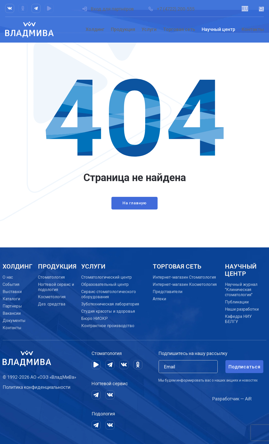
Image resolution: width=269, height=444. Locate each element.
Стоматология (51, 277)
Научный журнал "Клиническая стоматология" (241, 289)
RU (244, 8)
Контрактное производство (107, 325)
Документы (14, 320)
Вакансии (12, 313)
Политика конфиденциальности (36, 387)
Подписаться (244, 366)
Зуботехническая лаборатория (110, 304)
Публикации (237, 302)
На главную (135, 204)
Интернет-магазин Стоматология (184, 277)
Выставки (12, 291)
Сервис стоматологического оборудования (108, 294)
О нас (8, 277)
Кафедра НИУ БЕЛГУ (238, 319)
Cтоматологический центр (106, 277)
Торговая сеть (179, 29)
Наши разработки (242, 309)
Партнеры (12, 306)
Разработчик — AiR (232, 398)
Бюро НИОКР (94, 318)
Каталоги (11, 298)
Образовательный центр (105, 284)
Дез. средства (51, 304)
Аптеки (159, 298)
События (11, 284)
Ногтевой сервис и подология (56, 287)
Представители (167, 291)
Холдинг (95, 29)
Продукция (123, 29)
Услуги (149, 29)
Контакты (253, 29)
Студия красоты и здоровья (108, 311)
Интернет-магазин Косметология (185, 284)
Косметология (52, 296)
